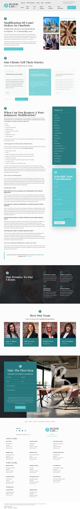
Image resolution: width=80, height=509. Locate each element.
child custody (23, 170)
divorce (6, 178)
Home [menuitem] (22, 7)
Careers (38, 2)
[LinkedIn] (22, 430)
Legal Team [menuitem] (27, 7)
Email (55, 195)
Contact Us (53, 421)
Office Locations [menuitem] (50, 7)
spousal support (30, 39)
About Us (23, 2)
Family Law (35, 421)
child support (23, 39)
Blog (42, 2)
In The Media (47, 2)
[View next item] (13, 99)
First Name (56, 182)
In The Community (31, 2)
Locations (47, 421)
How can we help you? (58, 203)
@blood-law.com (27, 434)
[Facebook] (16, 430)
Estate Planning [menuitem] (42, 7)
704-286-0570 (67, 3)
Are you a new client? (58, 199)
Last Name (56, 186)
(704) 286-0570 (52, 436)
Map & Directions (9, 448)
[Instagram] (25, 430)
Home (26, 421)
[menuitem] (64, 115)
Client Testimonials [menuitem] (60, 7)
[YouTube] (19, 430)
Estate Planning (41, 421)
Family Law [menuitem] (34, 7)
